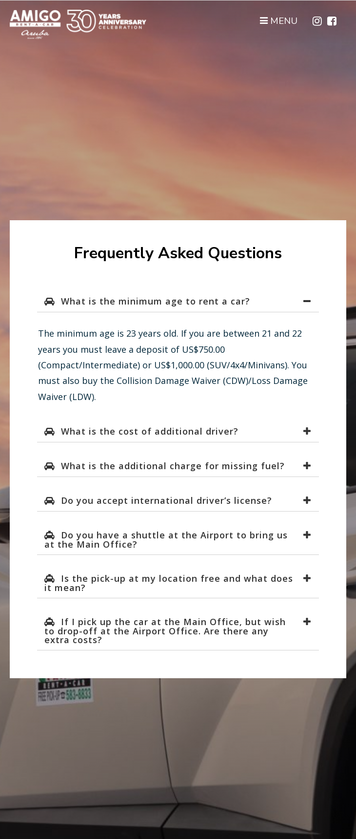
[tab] (178, 301)
